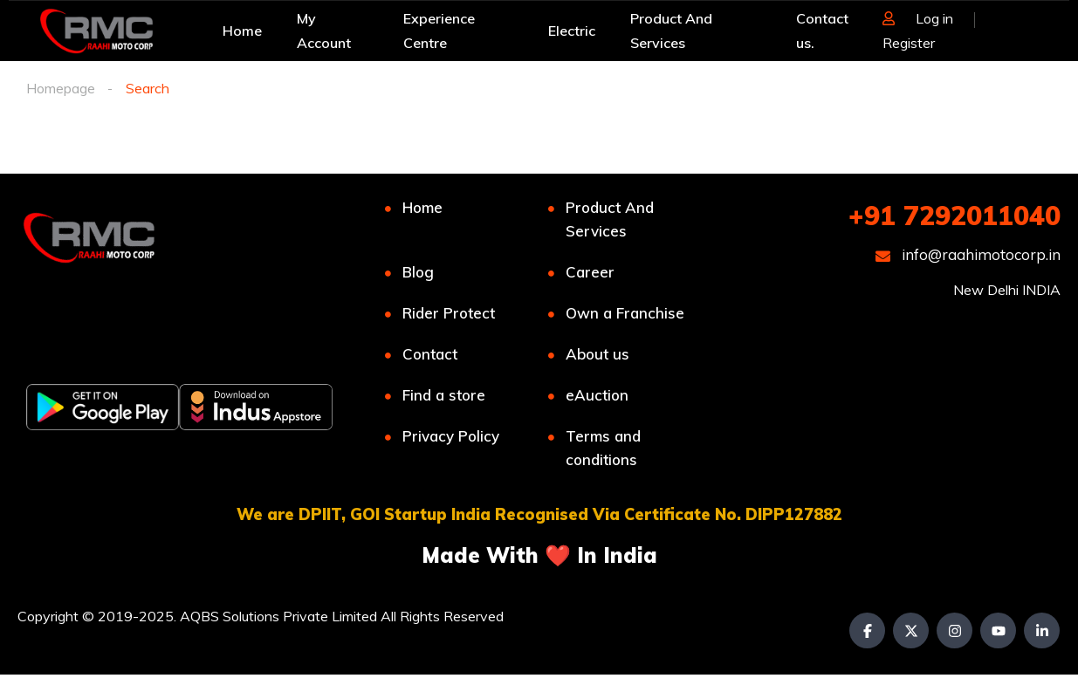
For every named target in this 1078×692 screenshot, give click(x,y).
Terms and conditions (603, 448)
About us (597, 354)
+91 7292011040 (954, 215)
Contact (429, 354)
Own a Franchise (625, 313)
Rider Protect (448, 313)
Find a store (443, 395)
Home (422, 207)
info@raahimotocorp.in (968, 254)
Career (590, 272)
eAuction (597, 395)
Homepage (60, 88)
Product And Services (610, 219)
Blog (418, 272)
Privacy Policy (450, 436)
